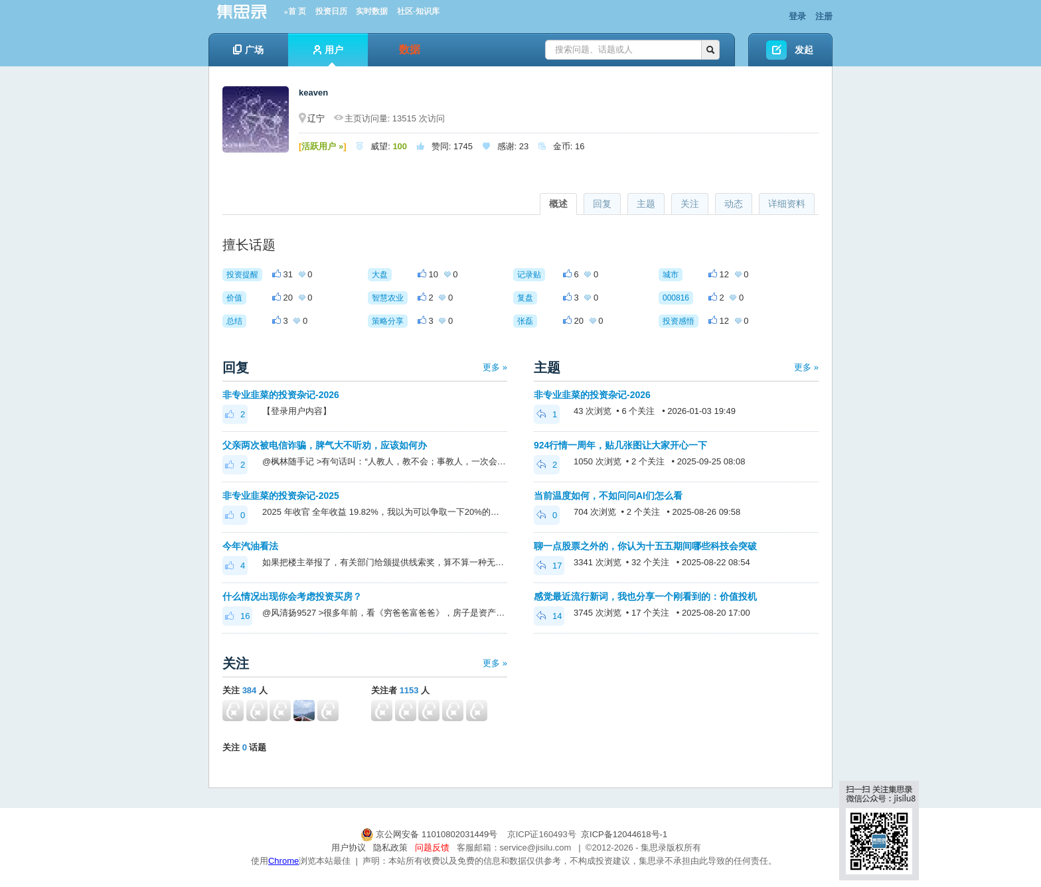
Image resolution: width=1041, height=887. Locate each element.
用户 (328, 55)
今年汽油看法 (250, 546)
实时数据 (372, 11)
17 (549, 566)
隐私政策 (390, 848)
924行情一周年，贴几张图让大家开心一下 (620, 445)
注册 (824, 16)
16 (237, 616)
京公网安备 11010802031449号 (430, 834)
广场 (248, 49)
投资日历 (331, 11)
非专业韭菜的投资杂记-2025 (280, 495)
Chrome (283, 861)
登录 (797, 16)
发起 (804, 49)
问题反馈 (432, 848)
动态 (733, 203)
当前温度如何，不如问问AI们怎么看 (608, 495)
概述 (558, 203)
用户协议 (348, 848)
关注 (690, 203)
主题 (646, 203)
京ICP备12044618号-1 (624, 834)
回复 (602, 203)
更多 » (495, 367)
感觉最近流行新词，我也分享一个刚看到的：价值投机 (645, 596)
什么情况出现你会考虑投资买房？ (292, 596)
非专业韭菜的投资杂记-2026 (280, 394)
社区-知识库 (418, 11)
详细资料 (786, 203)
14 (549, 616)
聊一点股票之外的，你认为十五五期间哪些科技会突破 (645, 546)
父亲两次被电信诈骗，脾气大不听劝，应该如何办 (324, 445)
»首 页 (295, 11)
